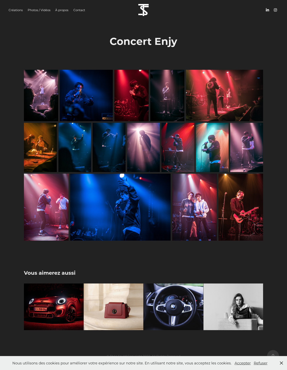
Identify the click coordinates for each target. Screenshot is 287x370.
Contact (79, 10)
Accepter (243, 363)
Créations (16, 10)
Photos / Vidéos (39, 10)
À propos (61, 10)
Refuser (260, 363)
